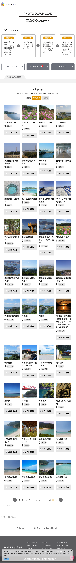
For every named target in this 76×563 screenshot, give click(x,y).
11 (53, 500)
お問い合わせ (61, 548)
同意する (6, 558)
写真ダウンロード (13, 517)
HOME (3, 517)
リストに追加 (12, 133)
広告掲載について (62, 543)
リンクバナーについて (63, 545)
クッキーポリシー (55, 553)
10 (50, 500)
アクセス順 (36, 98)
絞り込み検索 (14, 77)
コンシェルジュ (46, 545)
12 (56, 500)
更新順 (45, 98)
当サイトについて (32, 543)
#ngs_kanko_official (45, 528)
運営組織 (44, 543)
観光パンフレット (32, 545)
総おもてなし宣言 (47, 548)
